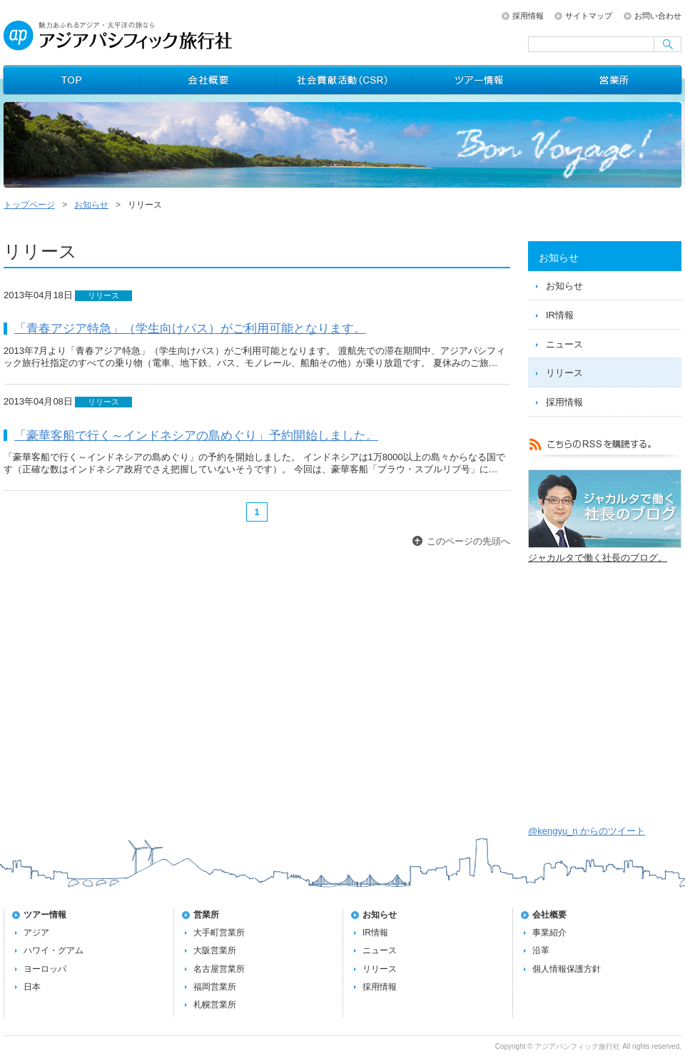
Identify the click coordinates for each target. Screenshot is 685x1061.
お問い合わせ (657, 15)
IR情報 (560, 315)
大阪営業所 (214, 950)
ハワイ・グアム (53, 950)
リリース (564, 372)
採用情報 (528, 15)
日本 (32, 987)
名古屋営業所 (219, 969)
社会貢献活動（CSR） (344, 80)
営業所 (615, 80)
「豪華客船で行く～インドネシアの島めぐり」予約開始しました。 (196, 435)
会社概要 (208, 80)
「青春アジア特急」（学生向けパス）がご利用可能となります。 (190, 328)
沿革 (540, 950)
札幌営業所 (214, 1005)
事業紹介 (549, 933)
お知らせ (91, 205)
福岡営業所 (214, 987)
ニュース (564, 344)
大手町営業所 (219, 933)
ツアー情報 (479, 80)
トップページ (71, 80)
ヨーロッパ (45, 969)
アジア (36, 933)
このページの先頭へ (468, 541)
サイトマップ (588, 15)
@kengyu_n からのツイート (586, 831)
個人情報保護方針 (566, 969)
